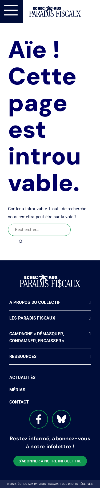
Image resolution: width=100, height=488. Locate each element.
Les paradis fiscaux (32, 318)
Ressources (23, 356)
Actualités (22, 377)
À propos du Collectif (35, 302)
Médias (17, 389)
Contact (19, 402)
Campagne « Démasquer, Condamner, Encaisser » (36, 337)
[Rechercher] (21, 241)
